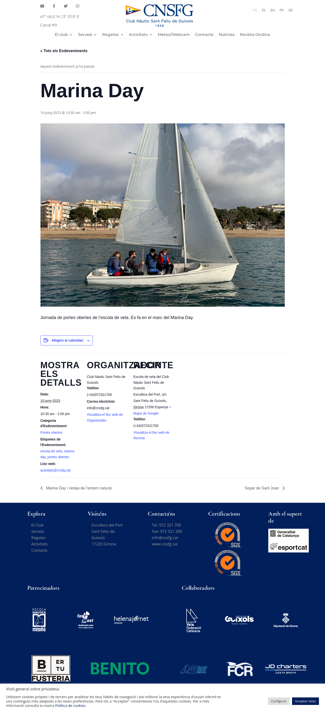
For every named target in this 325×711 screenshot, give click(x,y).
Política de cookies (70, 705)
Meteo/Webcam (174, 35)
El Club (37, 525)
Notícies (227, 35)
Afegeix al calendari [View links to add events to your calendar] (67, 340)
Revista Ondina (255, 35)
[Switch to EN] (272, 10)
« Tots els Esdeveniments (63, 51)
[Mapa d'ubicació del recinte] (205, 386)
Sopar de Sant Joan (262, 488)
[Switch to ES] (263, 10)
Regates (110, 35)
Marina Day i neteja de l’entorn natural (78, 488)
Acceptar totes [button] (305, 701)
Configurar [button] (279, 701)
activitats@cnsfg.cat (55, 470)
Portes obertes (51, 432)
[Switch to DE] (290, 10)
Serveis (85, 35)
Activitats (138, 35)
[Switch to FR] (281, 10)
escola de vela (51, 451)
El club (61, 35)
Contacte (204, 35)
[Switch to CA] (255, 10)
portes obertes (58, 457)
